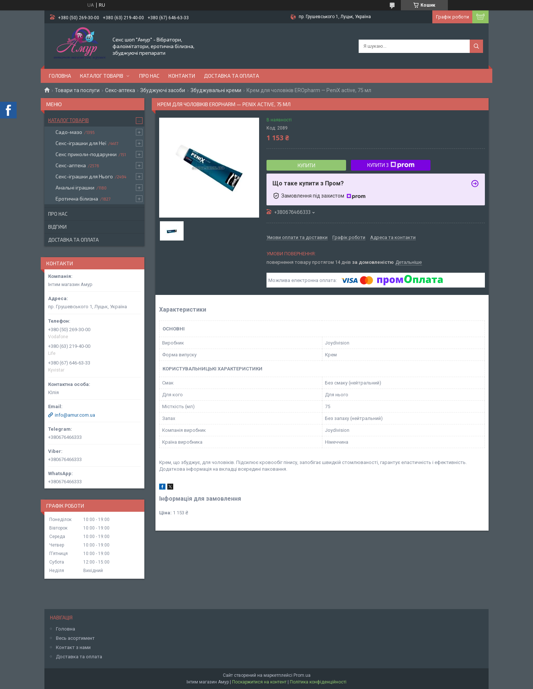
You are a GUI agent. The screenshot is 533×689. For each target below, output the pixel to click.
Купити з (391, 165)
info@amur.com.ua (75, 415)
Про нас (149, 76)
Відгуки (57, 227)
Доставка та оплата (231, 76)
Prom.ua (302, 675)
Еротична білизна (77, 198)
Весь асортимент (75, 638)
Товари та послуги (77, 90)
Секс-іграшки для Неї (81, 143)
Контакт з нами (73, 647)
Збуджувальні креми (216, 90)
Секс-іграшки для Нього (84, 176)
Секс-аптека (120, 90)
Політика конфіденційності (318, 682)
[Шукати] (476, 46)
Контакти (181, 76)
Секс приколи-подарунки (86, 154)
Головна (60, 76)
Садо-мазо (69, 132)
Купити (306, 165)
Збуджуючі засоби (162, 90)
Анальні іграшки (75, 187)
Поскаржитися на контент (259, 682)
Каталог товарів (101, 76)
